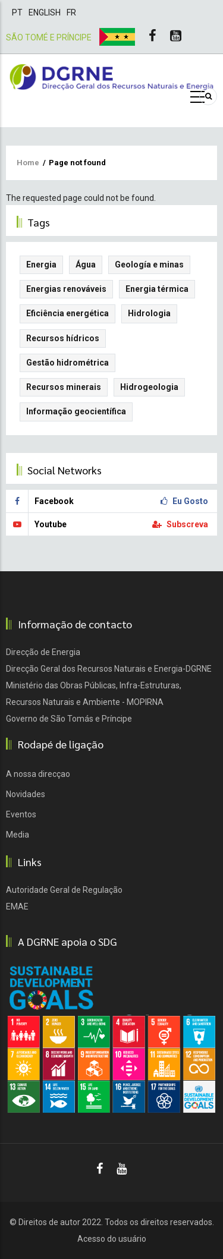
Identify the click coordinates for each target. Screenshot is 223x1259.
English (45, 12)
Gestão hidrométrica (67, 362)
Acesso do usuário (111, 1239)
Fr (71, 12)
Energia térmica (157, 289)
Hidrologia (149, 313)
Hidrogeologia (149, 387)
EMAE (17, 906)
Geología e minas (149, 264)
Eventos (21, 814)
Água (86, 264)
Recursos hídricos (62, 338)
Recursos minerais (63, 387)
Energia (41, 264)
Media (17, 834)
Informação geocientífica (76, 411)
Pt (17, 12)
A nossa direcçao (38, 774)
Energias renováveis (66, 289)
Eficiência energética (67, 313)
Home (28, 162)
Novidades (25, 794)
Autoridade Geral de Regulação (64, 890)
